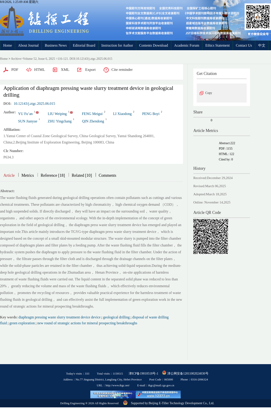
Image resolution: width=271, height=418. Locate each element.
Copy (208, 93)
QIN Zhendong (93, 121)
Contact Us (244, 45)
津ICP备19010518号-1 (143, 373)
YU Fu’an (25, 114)
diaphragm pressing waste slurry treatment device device (59, 317)
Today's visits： (77, 373)
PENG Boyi (150, 114)
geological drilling (116, 317)
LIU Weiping (57, 114)
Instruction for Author (117, 45)
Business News (56, 45)
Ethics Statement (217, 45)
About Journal (28, 45)
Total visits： (110, 373)
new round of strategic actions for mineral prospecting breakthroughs (87, 323)
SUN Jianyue (27, 121)
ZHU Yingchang (60, 121)
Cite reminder (122, 69)
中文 (261, 45)
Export (90, 69)
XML (65, 69)
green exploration (22, 323)
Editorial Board (84, 45)
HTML (39, 69)
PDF (14, 69)
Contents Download (153, 45)
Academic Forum (186, 45)
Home (7, 45)
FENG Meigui (92, 114)
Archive (16, 58)
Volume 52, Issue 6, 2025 (39, 58)
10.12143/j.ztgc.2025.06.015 (34, 103)
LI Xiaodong (122, 114)
